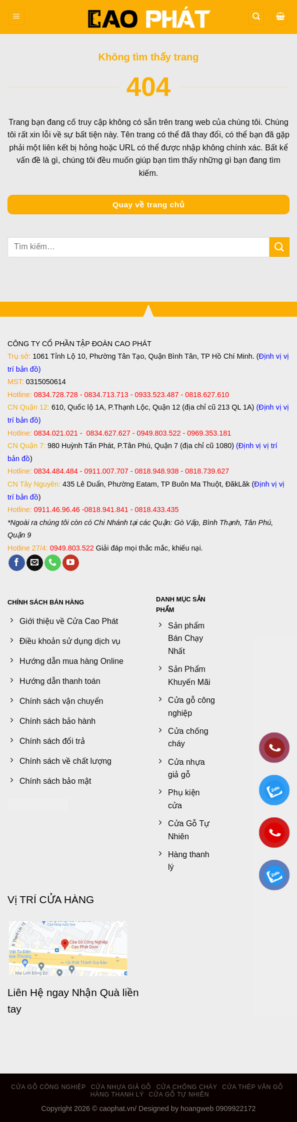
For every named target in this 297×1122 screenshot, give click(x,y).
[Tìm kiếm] (256, 17)
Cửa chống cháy (187, 1087)
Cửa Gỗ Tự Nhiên (179, 1094)
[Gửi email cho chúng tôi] (34, 563)
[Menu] (16, 17)
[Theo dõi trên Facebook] (16, 563)
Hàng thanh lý (117, 1094)
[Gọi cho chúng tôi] (52, 563)
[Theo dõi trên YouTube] (70, 563)
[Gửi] (280, 247)
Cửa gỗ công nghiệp (48, 1087)
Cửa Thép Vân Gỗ (253, 1087)
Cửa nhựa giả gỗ (121, 1087)
